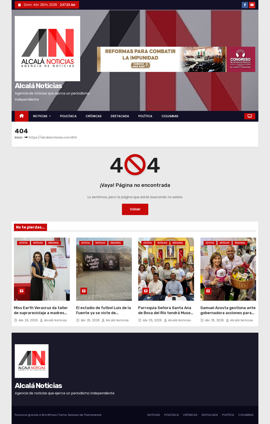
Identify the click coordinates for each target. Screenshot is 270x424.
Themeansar (93, 415)
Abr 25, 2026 (91, 320)
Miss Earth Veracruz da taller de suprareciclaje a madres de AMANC (41, 313)
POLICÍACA (68, 116)
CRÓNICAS (93, 116)
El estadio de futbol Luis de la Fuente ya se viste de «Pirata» (103, 313)
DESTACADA (120, 116)
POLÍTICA (145, 116)
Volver (135, 209)
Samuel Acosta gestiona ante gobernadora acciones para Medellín (228, 313)
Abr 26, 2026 (29, 320)
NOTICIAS (42, 116)
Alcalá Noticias (38, 85)
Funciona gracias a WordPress (36, 415)
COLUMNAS (170, 116)
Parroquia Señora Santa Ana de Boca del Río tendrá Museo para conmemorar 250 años (165, 313)
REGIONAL (53, 243)
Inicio (19, 137)
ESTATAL (23, 243)
